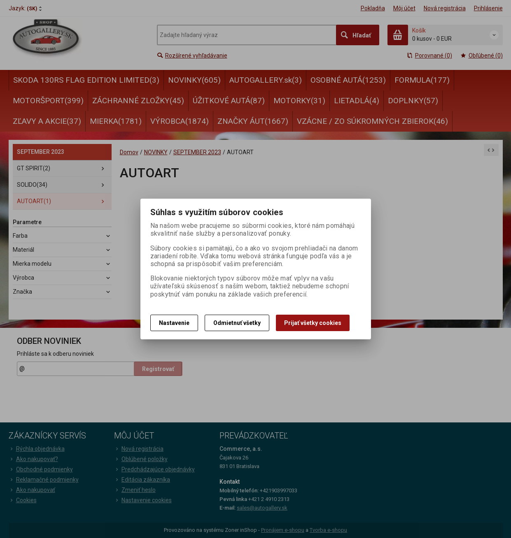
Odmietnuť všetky (237, 323)
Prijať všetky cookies (312, 323)
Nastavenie (174, 323)
